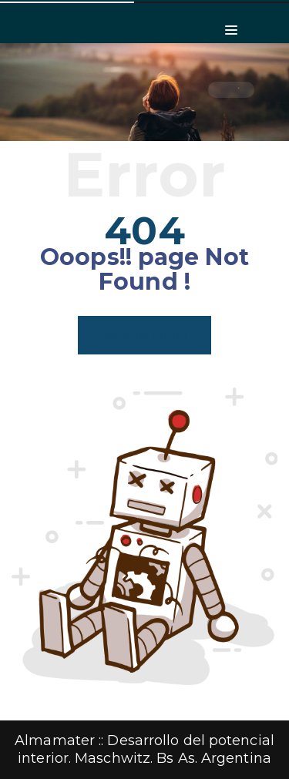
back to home (144, 334)
